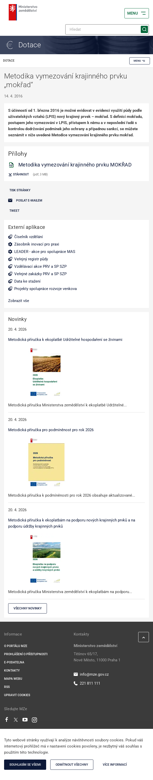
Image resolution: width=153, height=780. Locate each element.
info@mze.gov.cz (91, 674)
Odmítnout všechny (72, 764)
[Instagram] (34, 721)
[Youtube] (25, 721)
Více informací (115, 764)
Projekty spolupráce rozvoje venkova (45, 288)
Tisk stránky (19, 190)
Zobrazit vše (18, 300)
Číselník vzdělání (28, 237)
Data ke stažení (27, 281)
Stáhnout (18, 175)
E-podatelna (14, 662)
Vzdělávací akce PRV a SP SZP (40, 266)
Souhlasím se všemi (25, 764)
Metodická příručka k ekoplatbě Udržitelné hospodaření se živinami (65, 339)
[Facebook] (6, 721)
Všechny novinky (28, 608)
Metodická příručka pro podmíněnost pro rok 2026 (51, 430)
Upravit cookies (17, 695)
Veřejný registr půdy (31, 259)
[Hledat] (107, 29)
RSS (7, 687)
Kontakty (12, 670)
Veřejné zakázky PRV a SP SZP (40, 274)
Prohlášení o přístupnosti (25, 654)
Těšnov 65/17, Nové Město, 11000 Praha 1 (97, 657)
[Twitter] (15, 721)
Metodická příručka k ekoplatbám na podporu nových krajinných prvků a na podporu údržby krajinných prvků (71, 523)
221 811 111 (87, 683)
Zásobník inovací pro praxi (36, 244)
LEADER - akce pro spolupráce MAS (44, 251)
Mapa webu (13, 679)
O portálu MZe (15, 646)
